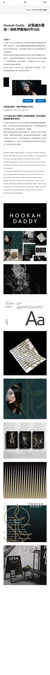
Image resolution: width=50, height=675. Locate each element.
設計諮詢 (28, 101)
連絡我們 (40, 101)
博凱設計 (28, 10)
